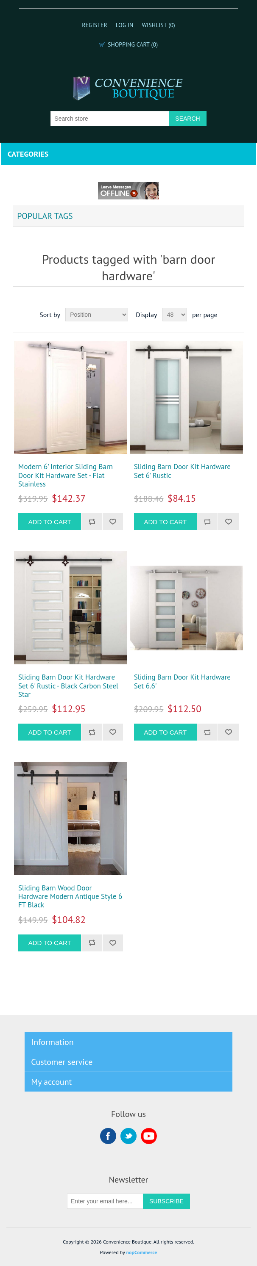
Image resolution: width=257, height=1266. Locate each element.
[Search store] (109, 118)
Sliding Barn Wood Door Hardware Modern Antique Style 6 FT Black (70, 896)
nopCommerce (141, 1252)
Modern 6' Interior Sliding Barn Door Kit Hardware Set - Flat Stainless (65, 475)
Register (94, 25)
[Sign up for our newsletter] (105, 1201)
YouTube (149, 1136)
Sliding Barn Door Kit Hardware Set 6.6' (182, 681)
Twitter (128, 1136)
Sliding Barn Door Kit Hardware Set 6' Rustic (182, 471)
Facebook (108, 1136)
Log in (125, 25)
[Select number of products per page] (174, 314)
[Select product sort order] (96, 314)
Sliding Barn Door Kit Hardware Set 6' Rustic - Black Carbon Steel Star (68, 686)
